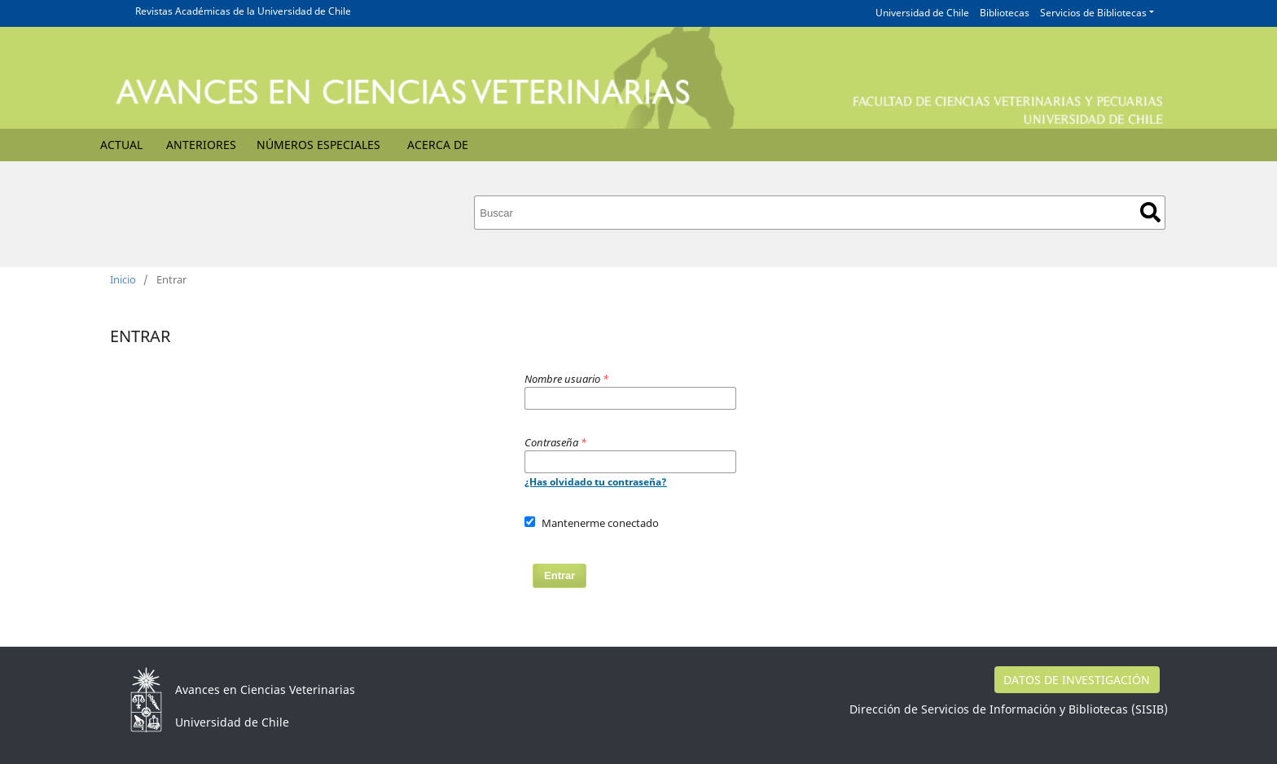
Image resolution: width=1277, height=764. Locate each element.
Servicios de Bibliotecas (1093, 13)
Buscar (1150, 212)
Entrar (559, 575)
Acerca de (437, 144)
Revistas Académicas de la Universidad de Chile (243, 11)
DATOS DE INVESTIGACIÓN (1076, 679)
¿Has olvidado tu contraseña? (595, 482)
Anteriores (201, 144)
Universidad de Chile (922, 13)
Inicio (123, 279)
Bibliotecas (1004, 13)
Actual (121, 144)
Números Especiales (318, 144)
